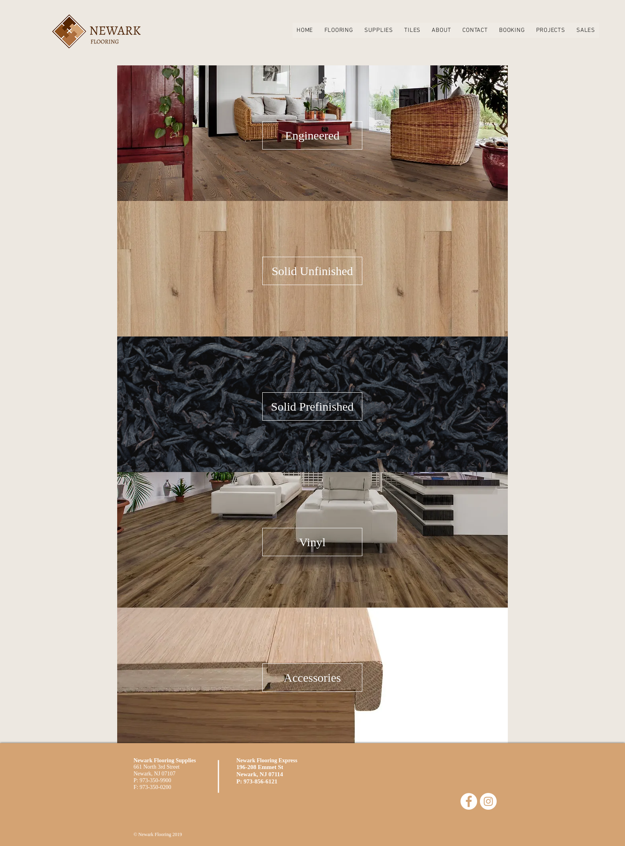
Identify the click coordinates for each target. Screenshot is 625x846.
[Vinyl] (312, 542)
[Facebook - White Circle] (468, 801)
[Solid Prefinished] (312, 406)
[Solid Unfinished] (312, 271)
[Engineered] (312, 135)
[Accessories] (312, 677)
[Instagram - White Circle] (488, 801)
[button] (338, 30)
